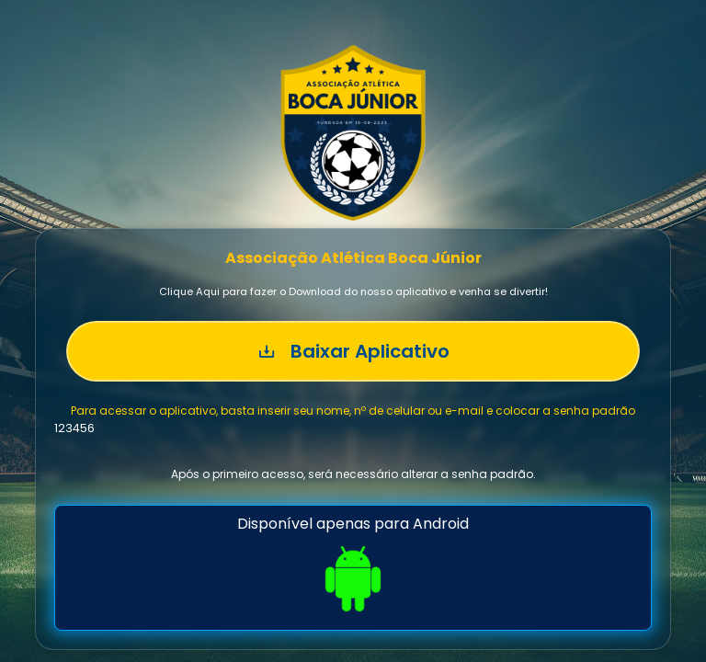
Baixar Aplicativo (353, 351)
